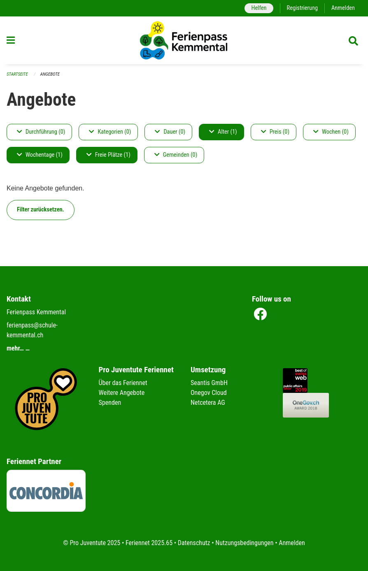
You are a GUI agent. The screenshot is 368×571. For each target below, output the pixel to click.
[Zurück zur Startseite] (184, 40)
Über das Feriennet (123, 383)
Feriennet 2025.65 (149, 543)
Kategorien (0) (110, 131)
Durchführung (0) (41, 131)
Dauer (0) (170, 131)
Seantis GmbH (209, 383)
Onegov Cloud (209, 393)
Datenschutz (194, 543)
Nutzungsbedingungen (244, 543)
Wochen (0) (331, 131)
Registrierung (302, 8)
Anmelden (343, 8)
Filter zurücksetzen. (40, 209)
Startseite (17, 74)
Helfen (258, 8)
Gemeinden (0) (175, 154)
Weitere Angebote (122, 393)
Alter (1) (223, 131)
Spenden (110, 402)
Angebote (50, 74)
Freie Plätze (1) (108, 154)
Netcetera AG (208, 402)
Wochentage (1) (40, 154)
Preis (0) (275, 131)
